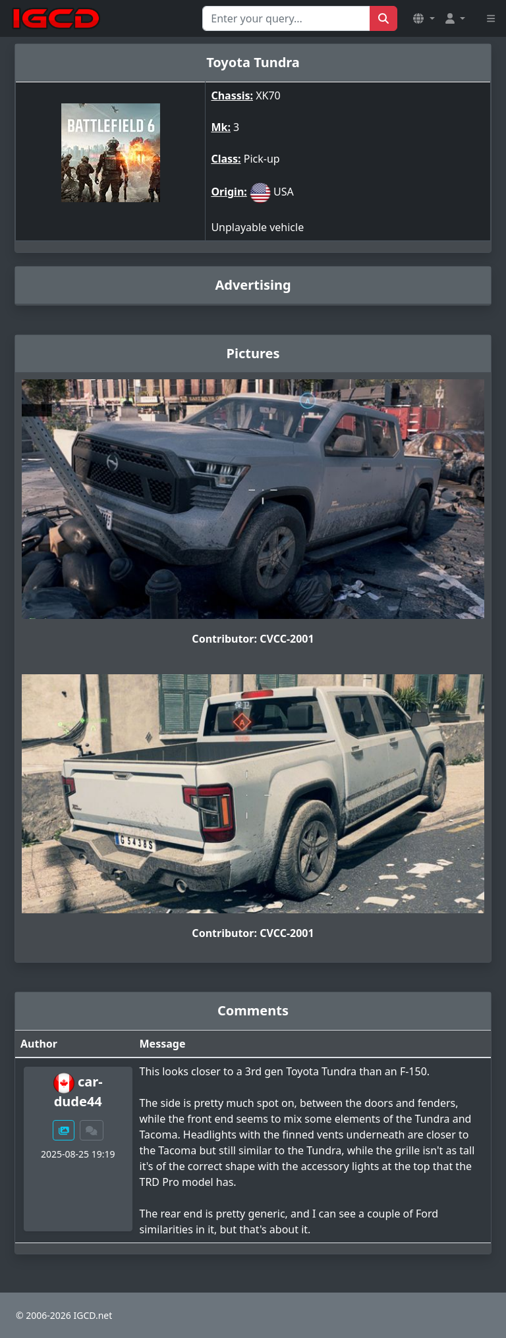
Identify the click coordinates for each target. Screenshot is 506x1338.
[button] (423, 18)
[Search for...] (286, 18)
